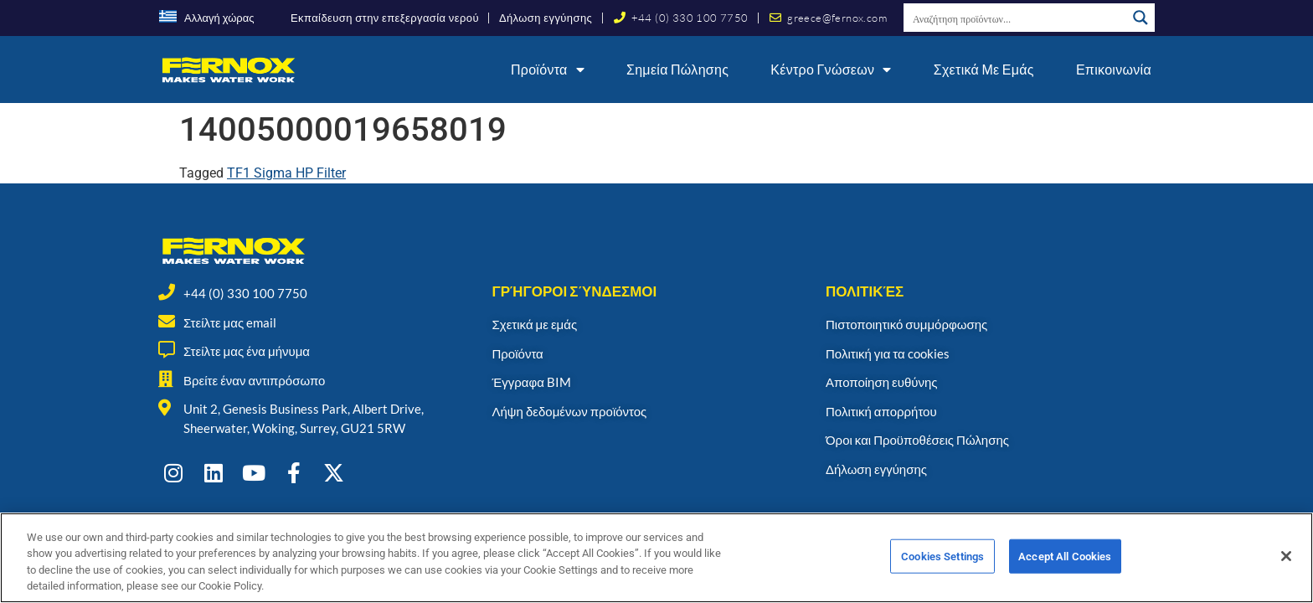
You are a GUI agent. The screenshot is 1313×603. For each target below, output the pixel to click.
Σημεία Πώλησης (677, 69)
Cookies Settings (942, 564)
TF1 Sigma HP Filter (286, 173)
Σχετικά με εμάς (984, 69)
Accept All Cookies (1064, 564)
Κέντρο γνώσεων (830, 69)
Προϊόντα (547, 69)
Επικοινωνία (1113, 69)
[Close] (1286, 563)
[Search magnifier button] (1140, 17)
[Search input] (1016, 18)
